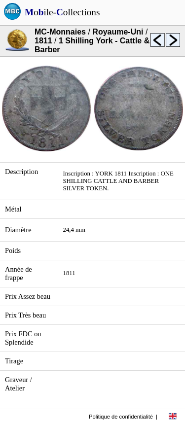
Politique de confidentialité (121, 417)
